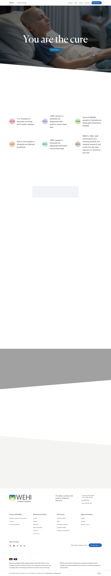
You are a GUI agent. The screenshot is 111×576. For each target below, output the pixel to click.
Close (99, 573)
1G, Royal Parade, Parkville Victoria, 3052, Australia (88, 496)
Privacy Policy (49, 573)
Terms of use (58, 573)
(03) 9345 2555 (85, 500)
